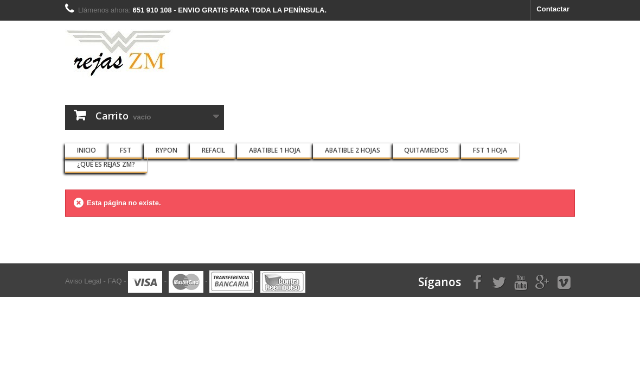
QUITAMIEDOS (426, 150)
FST (125, 150)
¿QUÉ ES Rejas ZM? (106, 164)
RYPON (166, 150)
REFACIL (213, 150)
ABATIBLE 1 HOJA (274, 150)
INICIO (86, 150)
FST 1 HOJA (490, 150)
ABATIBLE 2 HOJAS (352, 150)
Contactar (552, 9)
